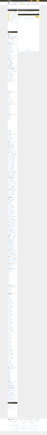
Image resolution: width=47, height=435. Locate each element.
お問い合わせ (26, 419)
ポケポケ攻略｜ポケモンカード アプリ (33, 422)
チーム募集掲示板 (9, 60)
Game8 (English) (31, 419)
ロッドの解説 (9, 333)
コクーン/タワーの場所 (10, 76)
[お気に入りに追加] (31, 2)
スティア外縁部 (9, 135)
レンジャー (9, 275)
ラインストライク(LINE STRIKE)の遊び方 (12, 190)
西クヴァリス (9, 118)
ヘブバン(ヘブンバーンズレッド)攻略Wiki (25, 425)
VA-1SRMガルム (9, 288)
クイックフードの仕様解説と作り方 (11, 207)
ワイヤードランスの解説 (10, 302)
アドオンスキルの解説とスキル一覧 (12, 17)
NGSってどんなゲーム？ (10, 389)
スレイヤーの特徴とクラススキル (12, 14)
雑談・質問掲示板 (9, 59)
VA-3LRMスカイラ (10, 292)
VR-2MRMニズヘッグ (10, 289)
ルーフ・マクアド (9, 110)
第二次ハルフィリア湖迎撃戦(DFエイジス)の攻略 (12, 173)
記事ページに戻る (28, 49)
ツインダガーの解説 (10, 306)
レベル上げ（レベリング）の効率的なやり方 (12, 236)
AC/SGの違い (9, 266)
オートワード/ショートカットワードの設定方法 (12, 183)
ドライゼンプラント (10, 136)
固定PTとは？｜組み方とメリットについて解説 (12, 185)
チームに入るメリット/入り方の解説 (11, 180)
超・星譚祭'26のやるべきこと (12, 20)
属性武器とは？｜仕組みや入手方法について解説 (12, 255)
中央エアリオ (9, 97)
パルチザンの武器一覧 (10, 311)
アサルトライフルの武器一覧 (10, 323)
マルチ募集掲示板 (9, 64)
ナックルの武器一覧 (10, 319)
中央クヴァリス (9, 115)
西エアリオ (9, 93)
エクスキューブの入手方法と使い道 (11, 262)
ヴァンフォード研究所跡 (10, 101)
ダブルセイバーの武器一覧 (10, 315)
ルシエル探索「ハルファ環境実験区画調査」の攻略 (12, 172)
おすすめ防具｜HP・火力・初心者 (11, 368)
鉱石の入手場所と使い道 (10, 73)
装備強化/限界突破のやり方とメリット (11, 240)
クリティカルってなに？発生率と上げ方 (11, 253)
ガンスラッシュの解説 (10, 364)
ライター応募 (37, 419)
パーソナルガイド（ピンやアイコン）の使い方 (12, 226)
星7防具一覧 (9, 377)
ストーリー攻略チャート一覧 (10, 81)
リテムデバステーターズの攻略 (11, 157)
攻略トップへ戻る (9, 33)
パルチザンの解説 (9, 310)
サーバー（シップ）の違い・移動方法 (11, 232)
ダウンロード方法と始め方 (10, 392)
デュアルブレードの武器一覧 (10, 354)
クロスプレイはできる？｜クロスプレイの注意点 (12, 399)
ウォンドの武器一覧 (10, 342)
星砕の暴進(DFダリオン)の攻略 (11, 176)
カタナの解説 (9, 345)
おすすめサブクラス (10, 271)
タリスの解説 (9, 337)
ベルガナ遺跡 (9, 131)
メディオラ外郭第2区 (10, 139)
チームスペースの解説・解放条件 (11, 194)
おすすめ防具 (9, 46)
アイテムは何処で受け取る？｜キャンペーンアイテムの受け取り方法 (12, 230)
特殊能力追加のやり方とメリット (11, 385)
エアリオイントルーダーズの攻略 (11, 161)
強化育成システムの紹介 (10, 239)
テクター (9, 279)
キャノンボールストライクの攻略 (11, 165)
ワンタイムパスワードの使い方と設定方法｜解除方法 (12, 221)
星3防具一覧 (9, 372)
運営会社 (28, 419)
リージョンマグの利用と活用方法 (11, 211)
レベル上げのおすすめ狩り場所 (11, 51)
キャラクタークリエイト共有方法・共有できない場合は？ (12, 390)
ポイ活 (29, 0)
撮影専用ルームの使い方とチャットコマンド (12, 225)
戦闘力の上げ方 (9, 202)
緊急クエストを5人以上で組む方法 (11, 148)
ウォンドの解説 (9, 341)
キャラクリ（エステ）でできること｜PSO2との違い (12, 396)
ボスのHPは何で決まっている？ (11, 252)
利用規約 (14, 419)
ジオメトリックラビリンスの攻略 (11, 162)
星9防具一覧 (9, 380)
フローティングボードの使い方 (11, 229)
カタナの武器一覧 (9, 346)
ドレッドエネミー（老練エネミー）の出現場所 (12, 153)
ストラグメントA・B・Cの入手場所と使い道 (12, 259)
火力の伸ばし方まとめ (10, 50)
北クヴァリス (9, 119)
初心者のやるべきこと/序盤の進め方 (11, 199)
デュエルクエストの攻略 (10, 170)
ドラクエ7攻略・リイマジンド (16, 422)
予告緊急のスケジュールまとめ (11, 42)
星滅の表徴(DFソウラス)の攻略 (11, 175)
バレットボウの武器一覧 (10, 350)
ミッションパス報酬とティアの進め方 (11, 219)
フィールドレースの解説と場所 (11, 166)
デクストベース (9, 140)
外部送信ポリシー (22, 419)
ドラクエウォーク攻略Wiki (15, 424)
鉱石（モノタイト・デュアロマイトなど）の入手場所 (12, 260)
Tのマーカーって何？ (10, 215)
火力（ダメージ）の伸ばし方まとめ (11, 248)
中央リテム (9, 105)
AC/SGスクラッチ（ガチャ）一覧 (11, 267)
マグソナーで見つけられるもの (11, 218)
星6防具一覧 (9, 376)
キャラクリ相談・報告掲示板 (10, 63)
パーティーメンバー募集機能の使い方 (11, 186)
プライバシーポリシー (18, 419)
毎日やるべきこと (9, 203)
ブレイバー (9, 280)
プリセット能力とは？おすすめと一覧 (11, 212)
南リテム (9, 106)
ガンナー (9, 276)
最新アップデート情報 (10, 38)
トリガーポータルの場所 (10, 77)
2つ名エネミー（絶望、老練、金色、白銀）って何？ (12, 216)
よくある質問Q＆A (10, 233)
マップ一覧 (9, 72)
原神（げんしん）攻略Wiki (15, 425)
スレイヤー (9, 284)
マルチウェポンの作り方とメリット (11, 244)
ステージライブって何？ (10, 149)
